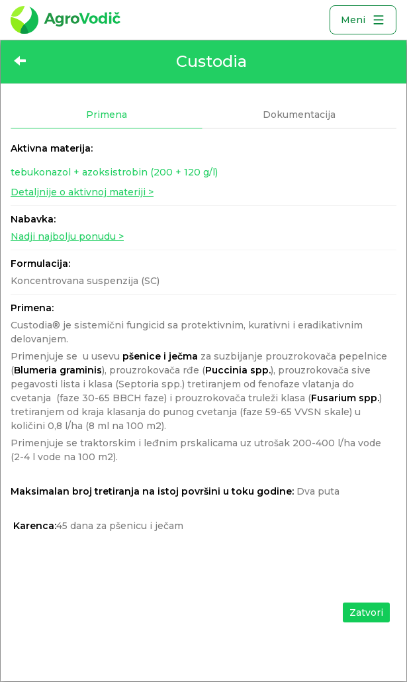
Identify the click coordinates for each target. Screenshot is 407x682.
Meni (363, 19)
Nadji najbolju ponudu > (67, 236)
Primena (106, 115)
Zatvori (366, 612)
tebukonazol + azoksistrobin (114, 172)
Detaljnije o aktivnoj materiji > (82, 192)
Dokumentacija (299, 115)
